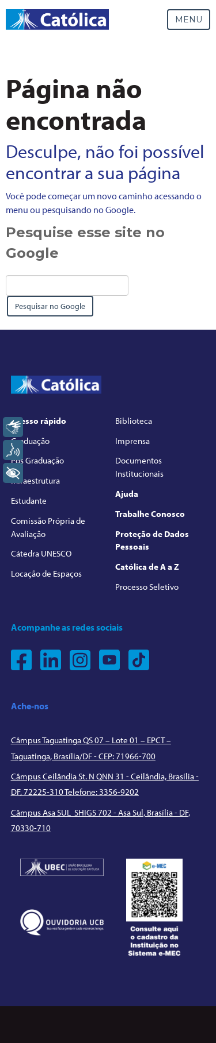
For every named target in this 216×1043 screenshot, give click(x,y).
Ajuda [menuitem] (126, 493)
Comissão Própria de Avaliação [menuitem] (48, 527)
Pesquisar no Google (50, 306)
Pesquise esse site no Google (85, 242)
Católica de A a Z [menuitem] (147, 566)
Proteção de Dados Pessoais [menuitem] (152, 540)
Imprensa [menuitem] (132, 440)
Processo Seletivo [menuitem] (147, 586)
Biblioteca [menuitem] (133, 420)
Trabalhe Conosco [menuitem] (150, 513)
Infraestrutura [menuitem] (35, 480)
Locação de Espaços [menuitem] (46, 573)
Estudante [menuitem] (29, 500)
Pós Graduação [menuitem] (37, 460)
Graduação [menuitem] (30, 440)
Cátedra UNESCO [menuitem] (41, 553)
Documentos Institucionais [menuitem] (139, 467)
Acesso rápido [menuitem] (38, 420)
